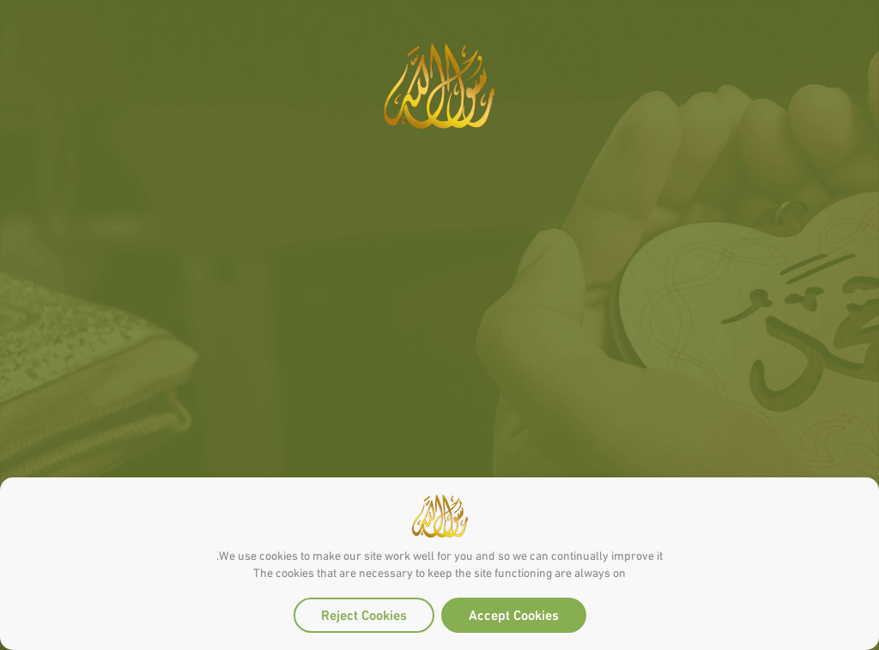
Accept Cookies (514, 613)
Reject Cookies (364, 613)
